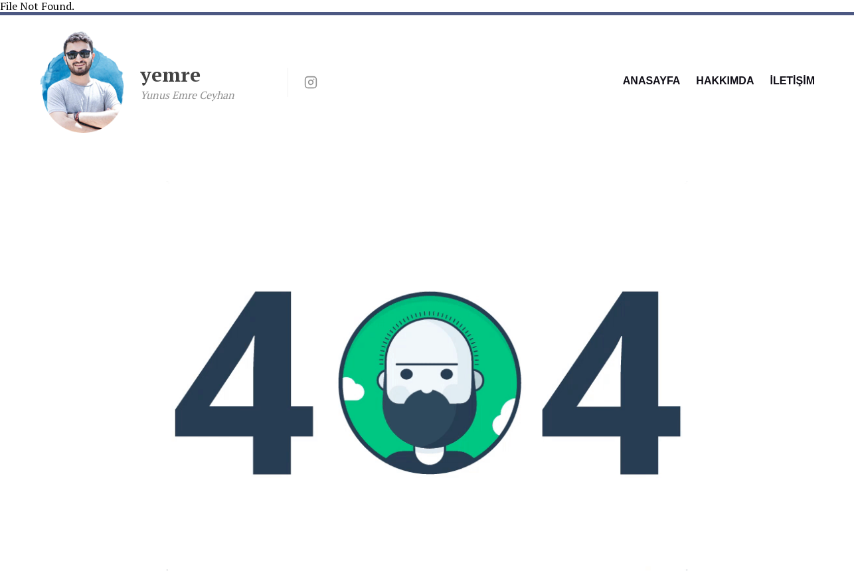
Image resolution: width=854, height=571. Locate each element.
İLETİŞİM (792, 80)
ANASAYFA (652, 80)
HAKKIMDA (725, 80)
